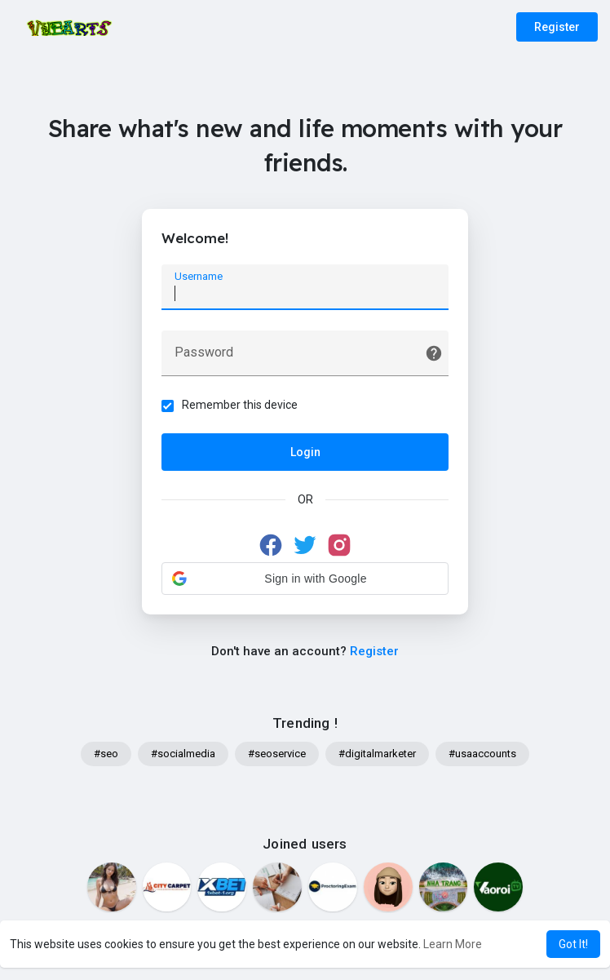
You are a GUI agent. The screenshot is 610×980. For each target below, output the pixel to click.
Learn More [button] (452, 944)
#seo (106, 755)
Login (305, 452)
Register (557, 26)
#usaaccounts (482, 755)
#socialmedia (183, 755)
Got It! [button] (573, 944)
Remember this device (240, 405)
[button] (305, 579)
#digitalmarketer (377, 755)
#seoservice (277, 755)
